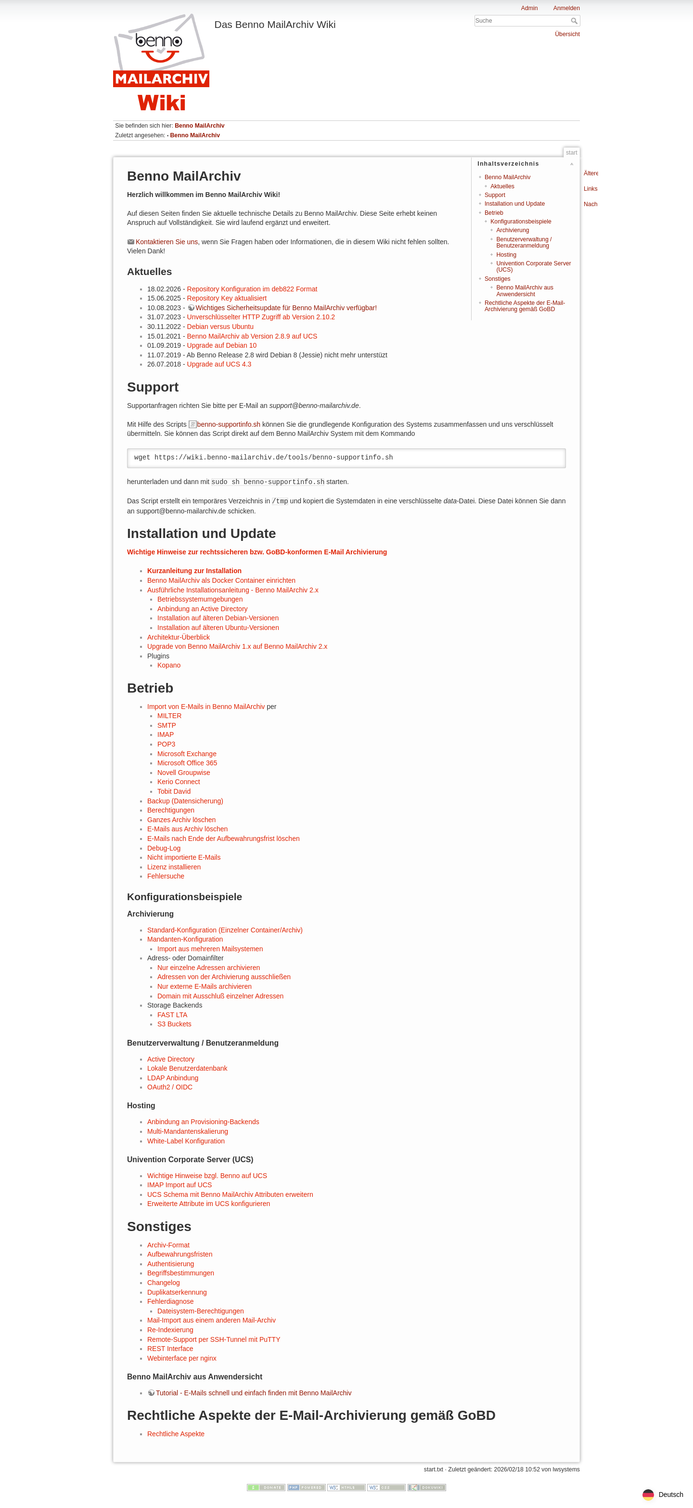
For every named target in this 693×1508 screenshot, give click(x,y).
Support (495, 195)
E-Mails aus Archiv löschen (187, 829)
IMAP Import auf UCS (179, 1185)
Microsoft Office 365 (187, 763)
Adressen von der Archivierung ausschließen (224, 977)
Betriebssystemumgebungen (200, 599)
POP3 (166, 744)
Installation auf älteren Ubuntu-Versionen (218, 627)
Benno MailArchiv (199, 125)
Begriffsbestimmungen (180, 1273)
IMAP (165, 734)
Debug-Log (163, 848)
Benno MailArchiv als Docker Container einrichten (221, 580)
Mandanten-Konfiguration (185, 939)
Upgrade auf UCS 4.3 (219, 364)
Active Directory (170, 1059)
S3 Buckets (174, 1024)
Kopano (168, 665)
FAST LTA (172, 1015)
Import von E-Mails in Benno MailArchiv (206, 706)
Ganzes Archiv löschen (181, 820)
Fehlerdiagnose (170, 1301)
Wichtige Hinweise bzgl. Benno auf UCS (207, 1176)
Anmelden (566, 8)
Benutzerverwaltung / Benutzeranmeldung (524, 242)
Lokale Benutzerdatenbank (187, 1068)
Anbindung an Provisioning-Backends (203, 1122)
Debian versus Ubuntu (220, 326)
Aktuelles (502, 186)
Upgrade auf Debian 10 (222, 345)
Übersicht (567, 34)
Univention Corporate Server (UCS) (533, 266)
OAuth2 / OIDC (169, 1087)
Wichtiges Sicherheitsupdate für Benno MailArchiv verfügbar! (286, 308)
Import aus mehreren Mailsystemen (210, 949)
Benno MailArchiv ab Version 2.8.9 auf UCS (252, 336)
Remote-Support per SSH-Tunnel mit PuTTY (213, 1339)
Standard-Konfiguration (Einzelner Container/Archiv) (225, 930)
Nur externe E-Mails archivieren (204, 986)
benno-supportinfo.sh (229, 424)
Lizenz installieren (174, 867)
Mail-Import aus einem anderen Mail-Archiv (211, 1320)
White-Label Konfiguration (186, 1141)
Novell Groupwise (183, 772)
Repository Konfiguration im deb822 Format (252, 289)
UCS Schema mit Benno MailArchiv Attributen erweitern (230, 1194)
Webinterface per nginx (182, 1358)
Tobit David (174, 791)
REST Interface (170, 1348)
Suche (575, 20)
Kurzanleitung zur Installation (194, 571)
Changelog (163, 1282)
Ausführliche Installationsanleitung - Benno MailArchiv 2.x (233, 590)
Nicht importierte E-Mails (183, 857)
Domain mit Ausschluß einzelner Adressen (220, 996)
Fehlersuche (165, 876)
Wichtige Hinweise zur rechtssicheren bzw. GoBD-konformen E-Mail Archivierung (257, 552)
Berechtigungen (170, 810)
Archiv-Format (168, 1245)
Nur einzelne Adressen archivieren (208, 967)
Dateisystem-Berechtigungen (200, 1311)
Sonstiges (498, 278)
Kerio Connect (178, 782)
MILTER (169, 716)
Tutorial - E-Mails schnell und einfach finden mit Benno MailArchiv (253, 1393)
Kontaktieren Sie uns (167, 242)
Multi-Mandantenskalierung (187, 1131)
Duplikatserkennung (177, 1292)
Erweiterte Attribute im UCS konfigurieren (208, 1203)
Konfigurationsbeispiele (521, 221)
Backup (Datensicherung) (185, 801)
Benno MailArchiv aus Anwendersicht (524, 290)
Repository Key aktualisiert (227, 298)
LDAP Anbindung (172, 1078)
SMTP (166, 725)
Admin (529, 8)
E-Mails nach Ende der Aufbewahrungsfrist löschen (223, 838)
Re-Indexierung (170, 1330)
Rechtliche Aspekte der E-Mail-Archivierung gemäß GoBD (525, 306)
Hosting (506, 254)
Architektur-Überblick (178, 637)
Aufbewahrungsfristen (179, 1254)
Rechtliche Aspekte (176, 1434)
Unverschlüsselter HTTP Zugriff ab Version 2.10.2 (261, 317)
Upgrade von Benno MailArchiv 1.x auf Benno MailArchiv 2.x (237, 646)
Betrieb (494, 213)
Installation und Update (515, 203)
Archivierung (512, 230)
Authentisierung (170, 1264)
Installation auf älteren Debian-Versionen (218, 618)
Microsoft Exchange (187, 754)
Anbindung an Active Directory (202, 609)
